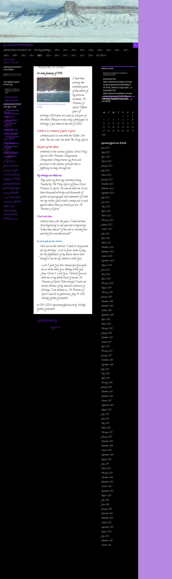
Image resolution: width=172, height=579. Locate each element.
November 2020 (107, 251)
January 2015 (106, 437)
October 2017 (106, 342)
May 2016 (105, 373)
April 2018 (105, 319)
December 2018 (107, 301)
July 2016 (105, 369)
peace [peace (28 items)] (19, 184)
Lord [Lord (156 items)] (6, 175)
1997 (65, 50)
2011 (31, 55)
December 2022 (107, 184)
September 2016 (107, 364)
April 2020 (105, 279)
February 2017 (106, 351)
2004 (99, 50)
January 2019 (106, 297)
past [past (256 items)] (5, 183)
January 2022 (106, 224)
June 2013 (105, 504)
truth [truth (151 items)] (11, 206)
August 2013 (106, 495)
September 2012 (107, 527)
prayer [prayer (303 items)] (16, 188)
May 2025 (105, 152)
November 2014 (107, 446)
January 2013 (106, 509)
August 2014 (106, 459)
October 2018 (106, 310)
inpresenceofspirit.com (17, 50)
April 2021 (105, 238)
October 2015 (106, 400)
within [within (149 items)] (14, 214)
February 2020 (107, 283)
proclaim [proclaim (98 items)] (11, 197)
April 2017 (105, 346)
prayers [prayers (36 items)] (6, 193)
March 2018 (106, 324)
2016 (73, 55)
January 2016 (106, 387)
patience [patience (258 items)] (12, 183)
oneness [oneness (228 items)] (7, 179)
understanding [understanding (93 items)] (10, 211)
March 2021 (106, 242)
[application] (118, 81)
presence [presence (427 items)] (14, 192)
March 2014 (106, 468)
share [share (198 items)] (18, 197)
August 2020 (106, 265)
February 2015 (107, 432)
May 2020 (105, 274)
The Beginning (42, 50)
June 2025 (105, 148)
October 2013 (106, 486)
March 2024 (106, 161)
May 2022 (105, 206)
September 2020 (107, 260)
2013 (48, 55)
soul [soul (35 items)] (12, 202)
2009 (14, 55)
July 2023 (105, 170)
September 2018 (107, 315)
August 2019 (106, 288)
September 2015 (107, 405)
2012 (39, 55)
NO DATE (100, 55)
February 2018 (107, 328)
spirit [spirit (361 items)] (17, 201)
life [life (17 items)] (12, 170)
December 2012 (107, 513)
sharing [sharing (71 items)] (6, 202)
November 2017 (107, 337)
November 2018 (107, 306)
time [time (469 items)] (5, 206)
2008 (5, 55)
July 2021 (105, 233)
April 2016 (105, 378)
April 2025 (105, 157)
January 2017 (106, 355)
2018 (90, 55)
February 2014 (107, 473)
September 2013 (107, 491)
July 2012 (105, 536)
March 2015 (106, 428)
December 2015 (107, 391)
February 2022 (107, 220)
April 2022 (105, 211)
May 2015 (105, 423)
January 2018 (106, 333)
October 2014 (106, 450)
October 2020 (106, 256)
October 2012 (106, 522)
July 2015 (105, 414)
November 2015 (107, 396)
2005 (108, 50)
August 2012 (106, 531)
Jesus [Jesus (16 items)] (14, 161)
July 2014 (105, 464)
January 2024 (106, 166)
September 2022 (107, 193)
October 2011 (106, 545)
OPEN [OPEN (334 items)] (16, 179)
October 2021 (106, 229)
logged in (55, 327)
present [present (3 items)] (4, 198)
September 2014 (107, 455)
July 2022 (105, 197)
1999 (82, 50)
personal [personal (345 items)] (8, 188)
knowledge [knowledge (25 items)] (6, 170)
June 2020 (105, 270)
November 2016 (107, 360)
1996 (57, 50)
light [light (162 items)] (15, 170)
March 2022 (106, 215)
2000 (90, 50)
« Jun (104, 134)
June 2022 (105, 202)
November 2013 (107, 482)
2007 (125, 50)
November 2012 (107, 518)
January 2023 (106, 179)
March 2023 (106, 175)
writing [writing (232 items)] (7, 219)
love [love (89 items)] (11, 175)
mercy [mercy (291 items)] (16, 174)
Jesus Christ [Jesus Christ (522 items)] (10, 166)
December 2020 (107, 247)
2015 (65, 55)
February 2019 (107, 292)
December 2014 (107, 441)
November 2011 (107, 540)
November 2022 (107, 188)
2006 (117, 50)
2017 (81, 55)
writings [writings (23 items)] (15, 218)
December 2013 (107, 477)
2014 (56, 55)
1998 (73, 50)
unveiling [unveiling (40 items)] (6, 214)
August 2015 (106, 409)
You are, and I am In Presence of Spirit (18, 45)
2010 (23, 55)
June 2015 (105, 418)
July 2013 (105, 500)
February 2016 (107, 382)
